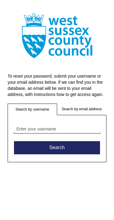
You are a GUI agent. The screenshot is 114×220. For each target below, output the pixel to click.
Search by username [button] (32, 109)
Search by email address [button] (82, 109)
